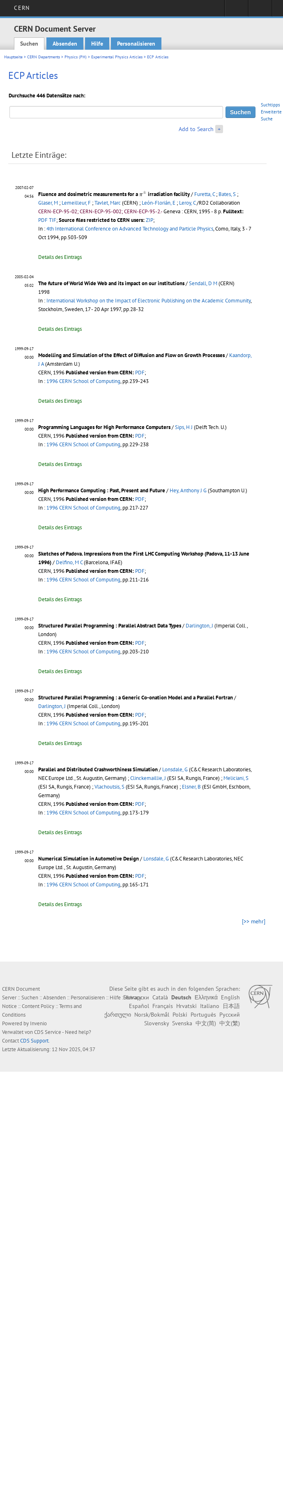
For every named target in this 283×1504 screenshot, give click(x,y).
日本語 (231, 1006)
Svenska (182, 1023)
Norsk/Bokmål (151, 1014)
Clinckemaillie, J (148, 778)
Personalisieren (136, 43)
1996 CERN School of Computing (83, 381)
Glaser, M (48, 202)
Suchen (29, 43)
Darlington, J (199, 625)
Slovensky (156, 1023)
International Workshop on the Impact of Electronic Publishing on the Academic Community (148, 300)
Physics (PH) (75, 57)
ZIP (149, 220)
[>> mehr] (253, 921)
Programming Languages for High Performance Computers (104, 427)
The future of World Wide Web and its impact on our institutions (111, 283)
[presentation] (143, 193)
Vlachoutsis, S (109, 786)
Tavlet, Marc (107, 202)
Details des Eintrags (60, 257)
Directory (260, 10)
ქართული (117, 1014)
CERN (21, 8)
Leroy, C (187, 202)
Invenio (38, 1023)
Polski (180, 1014)
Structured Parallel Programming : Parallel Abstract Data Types (109, 625)
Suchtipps (270, 105)
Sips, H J (184, 427)
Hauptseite (13, 57)
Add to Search (196, 129)
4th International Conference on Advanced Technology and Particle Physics (129, 228)
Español (139, 1006)
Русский (229, 1014)
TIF (52, 220)
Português (203, 1014)
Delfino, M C (69, 562)
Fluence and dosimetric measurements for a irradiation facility (114, 194)
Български (136, 997)
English (230, 997)
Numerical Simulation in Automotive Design (88, 858)
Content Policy (38, 1006)
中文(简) (206, 1023)
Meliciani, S (235, 778)
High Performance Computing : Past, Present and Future (101, 490)
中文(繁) (229, 1023)
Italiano (209, 1006)
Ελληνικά (206, 997)
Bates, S (227, 194)
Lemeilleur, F (76, 202)
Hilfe (97, 43)
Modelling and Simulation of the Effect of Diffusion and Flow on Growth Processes (131, 355)
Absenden (65, 43)
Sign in (236, 10)
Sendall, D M (203, 283)
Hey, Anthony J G (188, 490)
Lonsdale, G (175, 769)
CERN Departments (43, 57)
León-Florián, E (158, 202)
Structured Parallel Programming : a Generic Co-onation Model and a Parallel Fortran (135, 697)
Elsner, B (191, 786)
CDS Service (47, 1032)
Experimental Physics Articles (117, 57)
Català (160, 997)
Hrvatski (186, 1006)
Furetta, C (204, 194)
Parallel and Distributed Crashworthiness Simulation (98, 769)
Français (162, 1006)
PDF (43, 220)
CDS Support (34, 1040)
